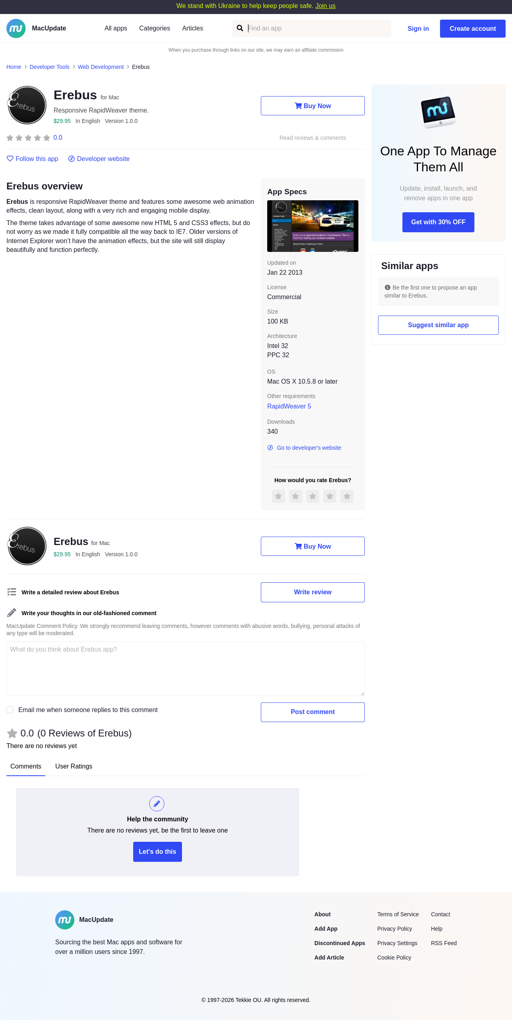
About (322, 914)
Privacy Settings (397, 943)
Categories (154, 28)
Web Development (101, 66)
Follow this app (32, 159)
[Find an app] (239, 28)
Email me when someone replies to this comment (88, 709)
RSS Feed (444, 943)
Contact (440, 914)
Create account (473, 28)
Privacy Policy (394, 928)
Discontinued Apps (339, 943)
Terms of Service (398, 914)
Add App (326, 928)
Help (436, 928)
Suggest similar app (438, 325)
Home (13, 66)
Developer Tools (50, 66)
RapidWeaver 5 (289, 406)
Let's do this (157, 851)
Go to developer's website (304, 447)
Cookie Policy (394, 957)
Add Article (329, 957)
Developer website (99, 159)
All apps (115, 28)
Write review (313, 592)
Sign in (418, 28)
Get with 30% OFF (438, 222)
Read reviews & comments (313, 138)
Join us (325, 6)
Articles (192, 28)
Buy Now (312, 105)
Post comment (313, 712)
